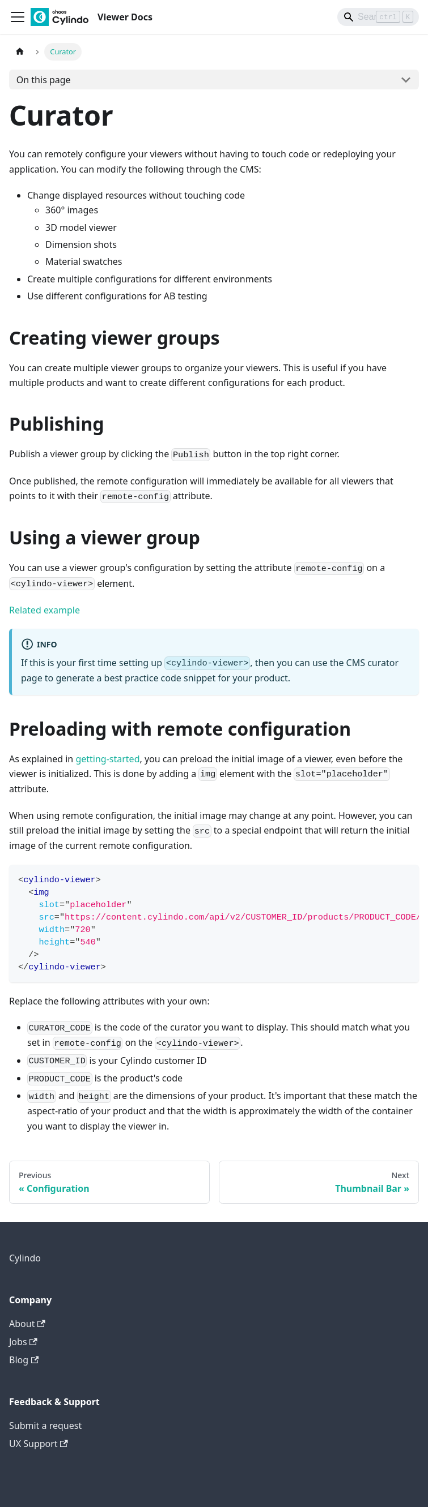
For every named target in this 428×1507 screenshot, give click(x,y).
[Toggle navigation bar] (17, 16)
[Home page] (20, 52)
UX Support (38, 1443)
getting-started (107, 759)
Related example (44, 610)
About (27, 1323)
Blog (24, 1360)
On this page (43, 80)
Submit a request (45, 1425)
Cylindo (25, 1258)
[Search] (378, 17)
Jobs (23, 1342)
